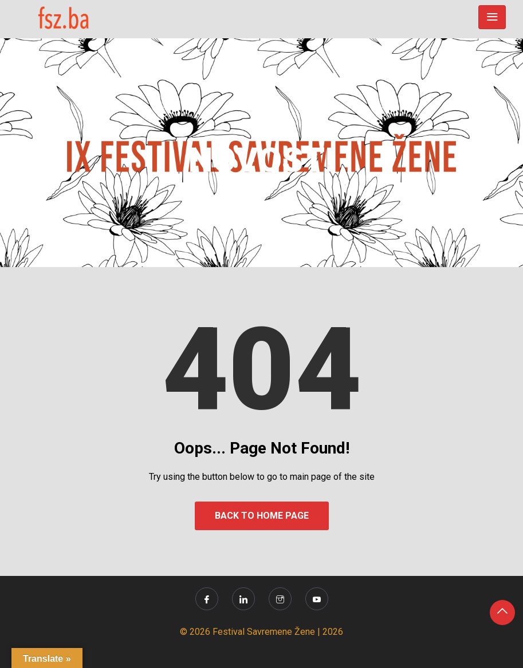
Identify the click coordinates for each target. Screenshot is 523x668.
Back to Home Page (262, 515)
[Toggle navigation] (492, 17)
